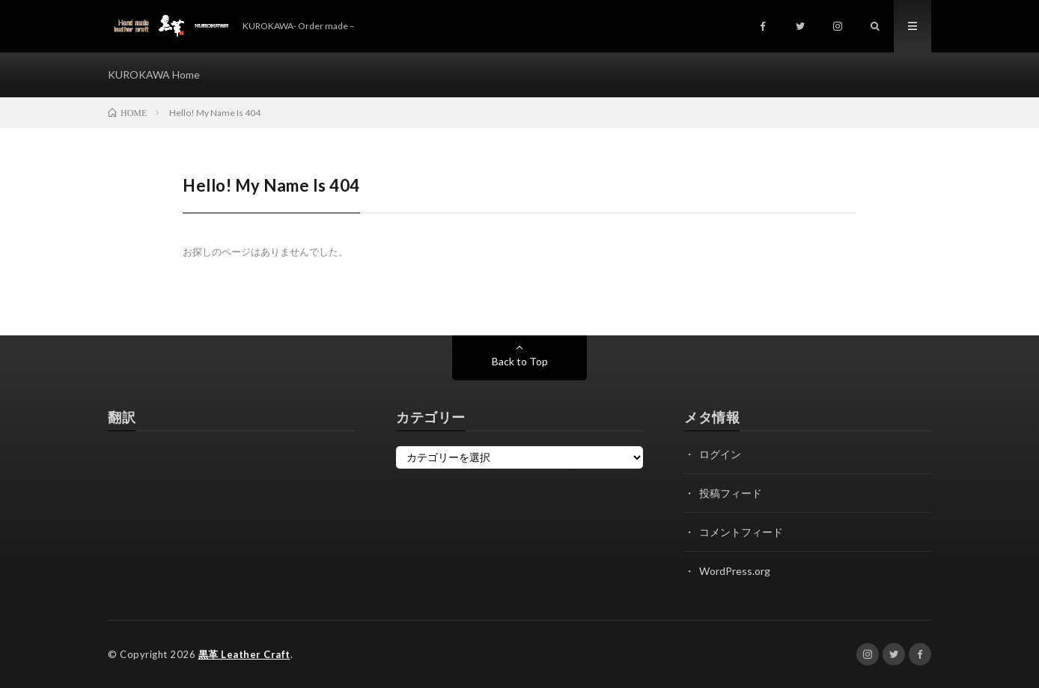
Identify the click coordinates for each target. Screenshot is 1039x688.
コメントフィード (741, 532)
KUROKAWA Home (154, 74)
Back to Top (520, 361)
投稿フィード (730, 493)
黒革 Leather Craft (244, 654)
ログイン (720, 454)
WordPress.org (734, 570)
